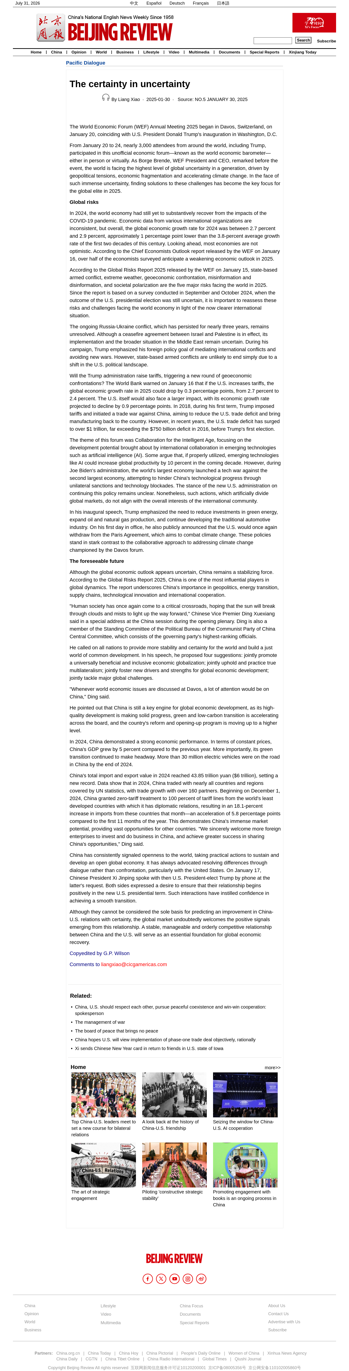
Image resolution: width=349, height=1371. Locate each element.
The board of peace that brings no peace (116, 1030)
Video (174, 52)
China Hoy (128, 1353)
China (56, 52)
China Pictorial (159, 1353)
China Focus (191, 1306)
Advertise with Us (284, 1322)
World (101, 52)
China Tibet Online (122, 1359)
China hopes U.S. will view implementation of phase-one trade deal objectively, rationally (165, 1039)
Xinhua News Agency (287, 1353)
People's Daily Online (201, 1353)
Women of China (244, 1353)
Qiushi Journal (248, 1359)
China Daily (67, 1359)
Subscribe (326, 41)
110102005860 (283, 1367)
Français (201, 3)
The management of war (100, 1022)
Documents (229, 52)
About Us (276, 1305)
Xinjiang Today (303, 52)
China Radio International (170, 1359)
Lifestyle (151, 52)
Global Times (214, 1359)
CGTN (91, 1359)
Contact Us (278, 1314)
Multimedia (199, 52)
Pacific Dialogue (85, 63)
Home (36, 52)
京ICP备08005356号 (227, 1367)
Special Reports (265, 52)
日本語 (223, 3)
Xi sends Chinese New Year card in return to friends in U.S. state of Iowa (149, 1048)
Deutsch (177, 3)
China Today (99, 1353)
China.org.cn (68, 1353)
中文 (134, 3)
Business (125, 52)
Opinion (79, 52)
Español (153, 3)
